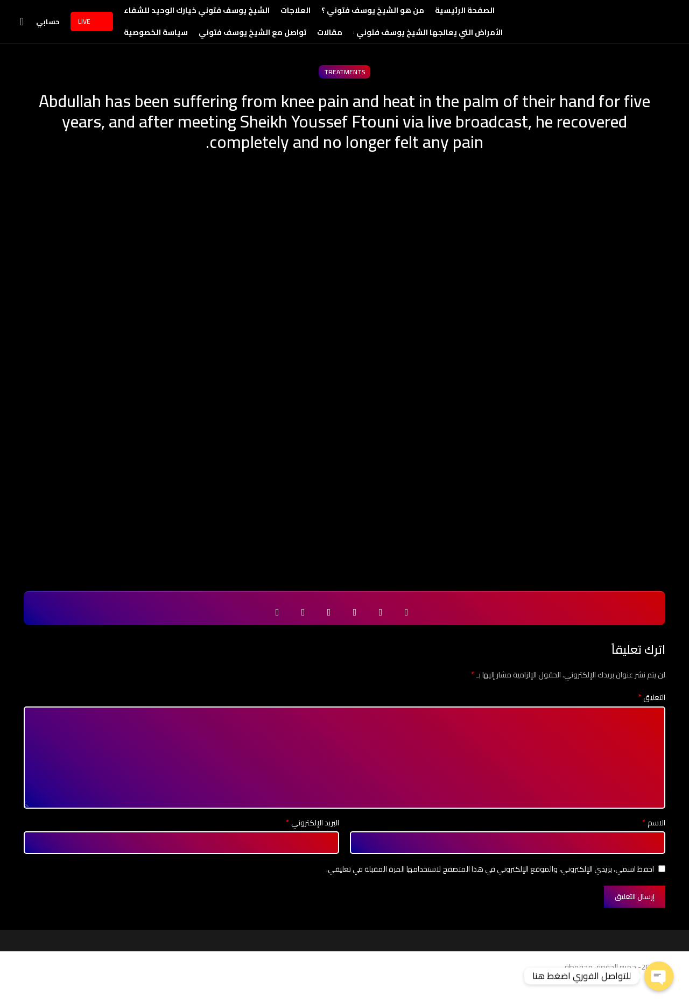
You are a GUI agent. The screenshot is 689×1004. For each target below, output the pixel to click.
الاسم (653, 845)
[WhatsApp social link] (329, 634)
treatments (344, 94)
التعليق (651, 719)
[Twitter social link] (380, 634)
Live (92, 32)
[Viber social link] (277, 634)
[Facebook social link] (406, 634)
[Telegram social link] (303, 634)
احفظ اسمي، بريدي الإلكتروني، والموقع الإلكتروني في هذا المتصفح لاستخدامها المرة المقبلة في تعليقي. (490, 890)
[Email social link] (354, 634)
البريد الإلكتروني (312, 845)
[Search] (25, 33)
